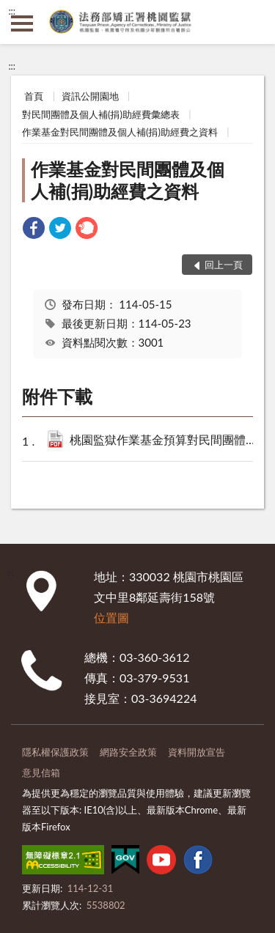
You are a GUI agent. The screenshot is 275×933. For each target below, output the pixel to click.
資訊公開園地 (90, 96)
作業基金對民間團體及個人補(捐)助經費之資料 (120, 132)
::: (11, 11)
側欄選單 (22, 23)
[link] (34, 230)
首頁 (33, 96)
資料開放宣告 (196, 752)
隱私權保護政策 (55, 752)
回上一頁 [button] (224, 264)
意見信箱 (41, 772)
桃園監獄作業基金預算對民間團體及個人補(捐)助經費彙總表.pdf (168, 440)
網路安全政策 (128, 752)
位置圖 (111, 617)
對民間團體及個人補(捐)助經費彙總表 (101, 114)
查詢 (253, 22)
